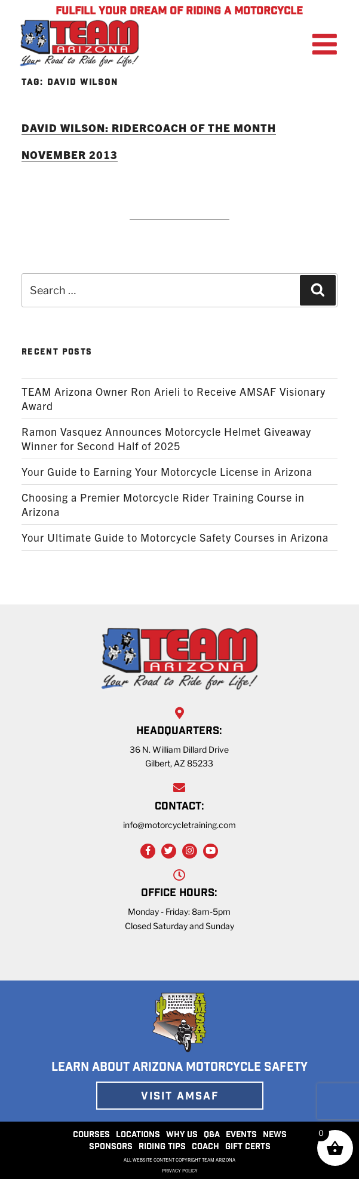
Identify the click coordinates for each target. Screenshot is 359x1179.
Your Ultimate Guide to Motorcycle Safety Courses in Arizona (175, 537)
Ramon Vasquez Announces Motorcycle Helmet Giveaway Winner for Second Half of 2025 (166, 438)
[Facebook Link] (147, 851)
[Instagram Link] (189, 851)
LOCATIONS (138, 1135)
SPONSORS (111, 1147)
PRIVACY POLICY (180, 1171)
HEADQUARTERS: (179, 732)
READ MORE (179, 203)
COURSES (91, 1135)
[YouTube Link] (210, 851)
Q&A (212, 1135)
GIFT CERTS (248, 1147)
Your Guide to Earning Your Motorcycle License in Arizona (167, 471)
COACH (205, 1147)
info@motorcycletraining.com (179, 825)
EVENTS (241, 1135)
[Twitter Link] (168, 851)
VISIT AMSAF (180, 1097)
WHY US (182, 1135)
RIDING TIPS (162, 1147)
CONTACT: (179, 807)
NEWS (275, 1135)
